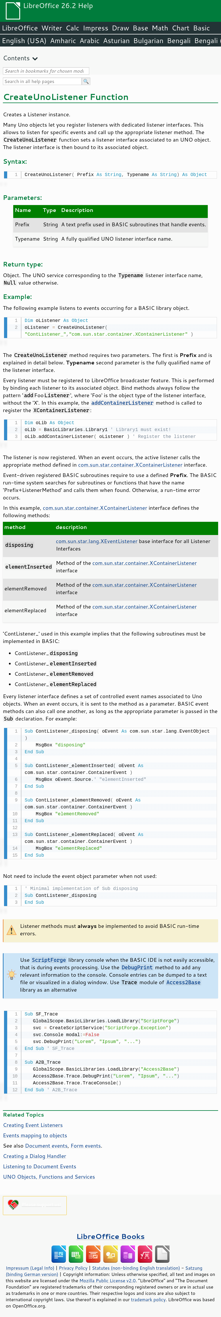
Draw (120, 28)
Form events (86, 1142)
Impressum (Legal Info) (30, 1264)
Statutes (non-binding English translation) (136, 1264)
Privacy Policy (73, 1264)
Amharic (63, 40)
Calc (72, 28)
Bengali (178, 40)
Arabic (89, 40)
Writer (51, 28)
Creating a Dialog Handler (34, 1152)
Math (160, 28)
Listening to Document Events (39, 1163)
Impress (95, 28)
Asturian (116, 40)
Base (140, 28)
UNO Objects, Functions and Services (49, 1173)
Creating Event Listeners (33, 1121)
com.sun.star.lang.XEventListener (96, 539)
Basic (201, 28)
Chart (180, 28)
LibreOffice (20, 28)
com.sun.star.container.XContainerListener (130, 463)
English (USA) (24, 40)
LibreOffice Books (110, 1233)
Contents (16, 57)
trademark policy (148, 1296)
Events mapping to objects (35, 1132)
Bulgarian (148, 40)
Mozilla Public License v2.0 (107, 1277)
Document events (46, 1142)
